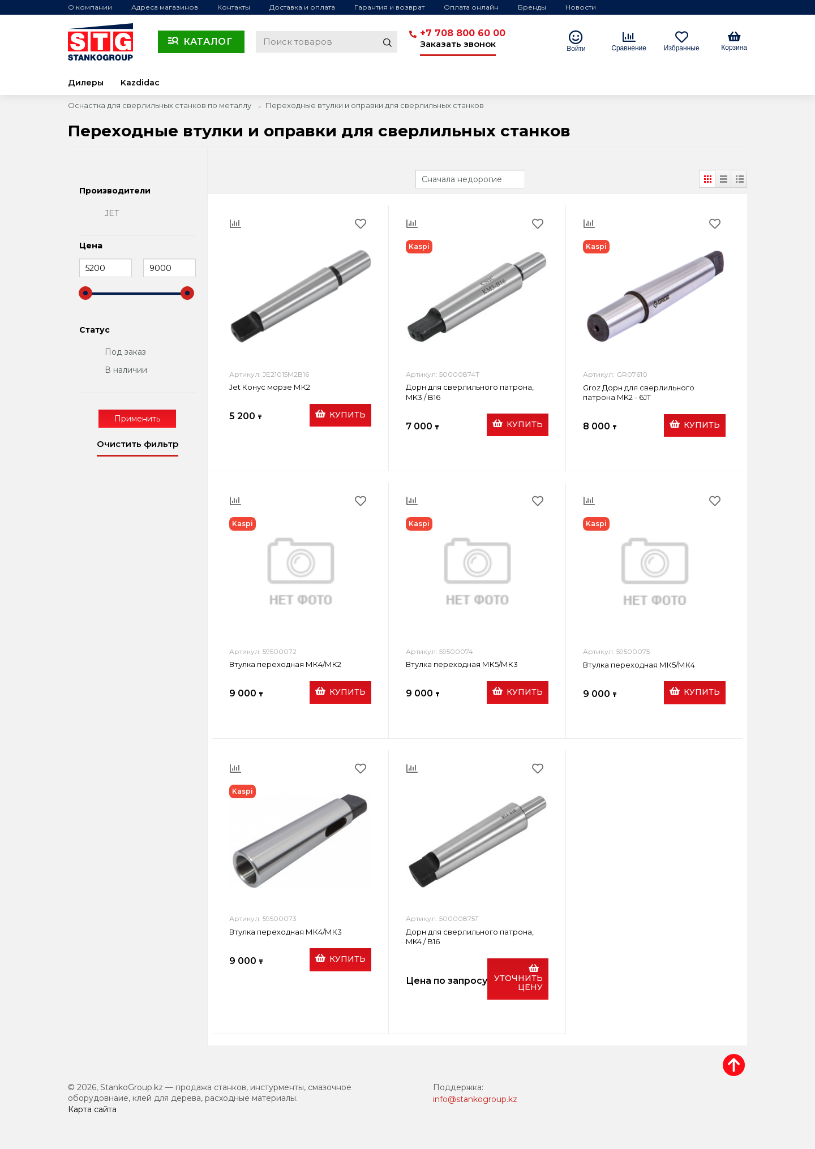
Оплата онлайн (471, 7)
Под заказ (125, 352)
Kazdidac (140, 83)
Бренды (532, 7)
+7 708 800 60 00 (462, 33)
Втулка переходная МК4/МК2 (285, 664)
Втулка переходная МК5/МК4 (639, 664)
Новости (580, 7)
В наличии (126, 370)
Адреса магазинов (164, 7)
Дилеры (86, 83)
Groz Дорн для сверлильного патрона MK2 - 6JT (638, 392)
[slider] (85, 293)
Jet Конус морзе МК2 (269, 386)
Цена (90, 246)
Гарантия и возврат (389, 7)
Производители (115, 191)
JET (112, 213)
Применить (137, 419)
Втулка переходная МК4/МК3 (285, 931)
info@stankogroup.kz (475, 1099)
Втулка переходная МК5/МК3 (462, 664)
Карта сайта (92, 1109)
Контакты (233, 7)
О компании (90, 7)
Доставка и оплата (302, 7)
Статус (94, 330)
